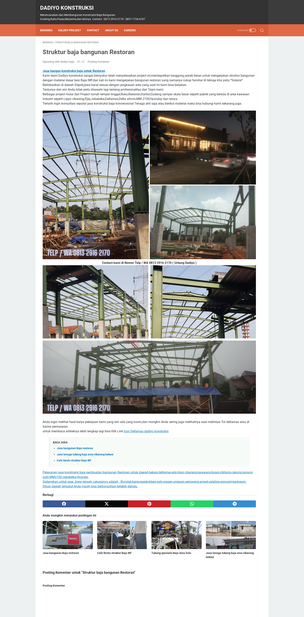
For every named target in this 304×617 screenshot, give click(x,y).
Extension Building (216, 186)
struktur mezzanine (216, 327)
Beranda (49, 24)
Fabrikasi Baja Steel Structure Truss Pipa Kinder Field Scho (229, 217)
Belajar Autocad (214, 165)
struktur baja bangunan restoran (224, 313)
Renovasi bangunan (234, 298)
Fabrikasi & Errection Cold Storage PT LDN (230, 208)
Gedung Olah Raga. (217, 234)
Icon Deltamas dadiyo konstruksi (146, 349)
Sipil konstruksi (214, 305)
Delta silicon (239, 172)
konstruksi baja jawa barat (221, 262)
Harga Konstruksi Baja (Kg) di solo (230, 111)
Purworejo (211, 298)
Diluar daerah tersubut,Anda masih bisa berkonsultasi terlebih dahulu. (90, 408)
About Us (114, 24)
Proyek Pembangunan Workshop (225, 291)
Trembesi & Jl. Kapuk (245, 327)
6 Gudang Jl (251, 158)
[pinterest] (115, 426)
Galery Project (72, 24)
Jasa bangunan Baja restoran (75, 365)
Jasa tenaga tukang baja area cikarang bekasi (85, 372)
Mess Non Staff (237, 269)
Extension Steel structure (220, 194)
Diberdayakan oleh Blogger (232, 444)
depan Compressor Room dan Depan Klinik (230, 179)
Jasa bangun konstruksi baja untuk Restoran (74, 67)
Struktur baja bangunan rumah (223, 320)
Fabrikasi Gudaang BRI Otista (223, 226)
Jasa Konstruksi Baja (218, 255)
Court (244, 165)
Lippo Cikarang (214, 269)
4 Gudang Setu (230, 158)
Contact (95, 24)
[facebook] (57, 426)
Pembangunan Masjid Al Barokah (225, 284)
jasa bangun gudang (217, 248)
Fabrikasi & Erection (217, 201)
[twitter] (86, 426)
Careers (132, 24)
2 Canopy (211, 158)
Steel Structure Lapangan (243, 305)
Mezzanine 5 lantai (216, 277)
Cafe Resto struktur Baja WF (74, 378)
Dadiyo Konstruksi (69, 4)
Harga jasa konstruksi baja (221, 241)
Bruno (232, 165)
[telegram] (174, 426)
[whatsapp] (145, 426)
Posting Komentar (99, 58)
